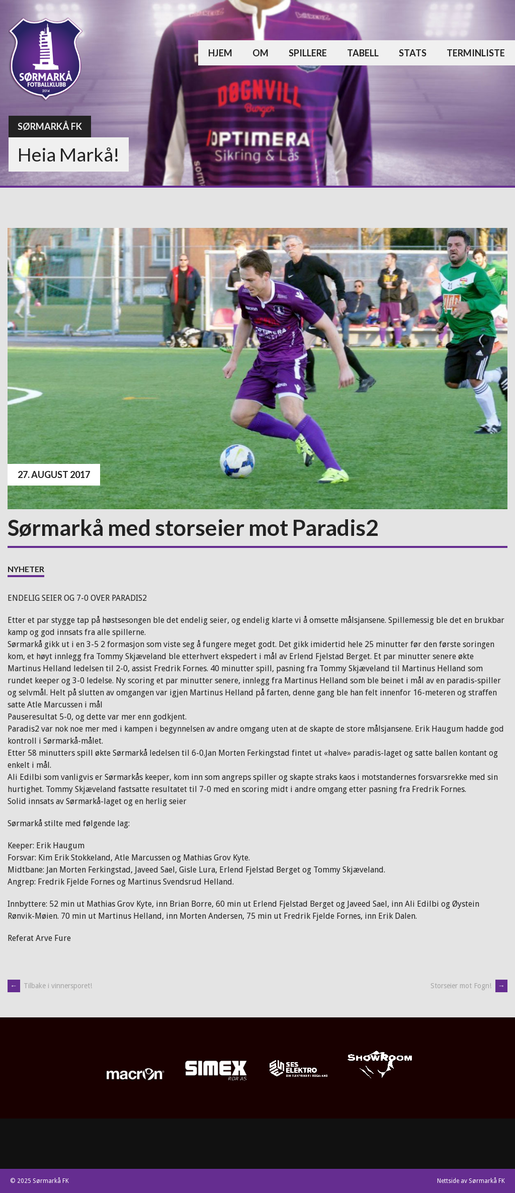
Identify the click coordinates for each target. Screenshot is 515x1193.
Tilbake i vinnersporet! (50, 986)
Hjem (220, 52)
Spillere (308, 52)
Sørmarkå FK (50, 126)
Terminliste (476, 52)
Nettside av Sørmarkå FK (471, 1180)
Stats (412, 52)
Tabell (363, 52)
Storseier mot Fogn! (469, 986)
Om (260, 52)
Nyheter (26, 569)
